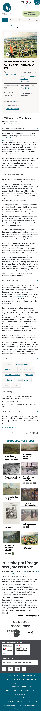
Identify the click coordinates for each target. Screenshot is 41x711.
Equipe (24, 683)
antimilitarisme (23, 380)
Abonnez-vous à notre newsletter (18, 663)
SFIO (6, 385)
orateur (16, 385)
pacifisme (29, 375)
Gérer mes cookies (29, 705)
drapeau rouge (22, 364)
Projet (14, 683)
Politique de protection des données (19, 698)
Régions (9, 679)
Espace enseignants (10, 705)
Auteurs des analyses (24, 676)
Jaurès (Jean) (10, 369)
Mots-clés (7, 358)
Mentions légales (19, 694)
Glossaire (29, 679)
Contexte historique (14, 128)
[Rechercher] (21, 20)
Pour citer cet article (12, 411)
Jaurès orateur (18, 296)
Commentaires (9, 427)
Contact (30, 701)
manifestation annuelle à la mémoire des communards (18, 139)
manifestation (25, 369)
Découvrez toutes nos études (21, 26)
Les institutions (29, 690)
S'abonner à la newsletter (33, 13)
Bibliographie (8, 391)
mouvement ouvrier (12, 375)
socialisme (9, 380)
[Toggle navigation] (5, 20)
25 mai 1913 (25, 88)
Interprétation (10, 280)
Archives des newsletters (14, 701)
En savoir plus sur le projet (26, 616)
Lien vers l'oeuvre (12, 109)
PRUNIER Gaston (10, 74)
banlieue (8, 364)
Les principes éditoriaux (19, 687)
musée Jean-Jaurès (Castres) (28, 77)
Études (9, 676)
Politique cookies (19, 709)
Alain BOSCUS (14, 124)
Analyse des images (12, 174)
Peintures (15, 101)
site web (26, 81)
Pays (19, 679)
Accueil (6, 26)
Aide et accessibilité (11, 690)
